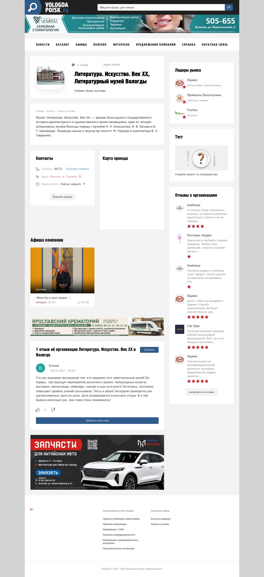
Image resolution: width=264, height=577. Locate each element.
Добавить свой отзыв (97, 420)
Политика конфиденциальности (119, 535)
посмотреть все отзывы (201, 392)
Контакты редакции (160, 519)
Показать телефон (77, 168)
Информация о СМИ (113, 529)
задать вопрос (111, 64)
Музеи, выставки (96, 90)
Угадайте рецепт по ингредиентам (196, 174)
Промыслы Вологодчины (204, 95)
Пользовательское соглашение (118, 548)
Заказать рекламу (160, 524)
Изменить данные (62, 196)
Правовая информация (114, 524)
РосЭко (192, 110)
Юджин (192, 80)
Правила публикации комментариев (121, 519)
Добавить (149, 349)
